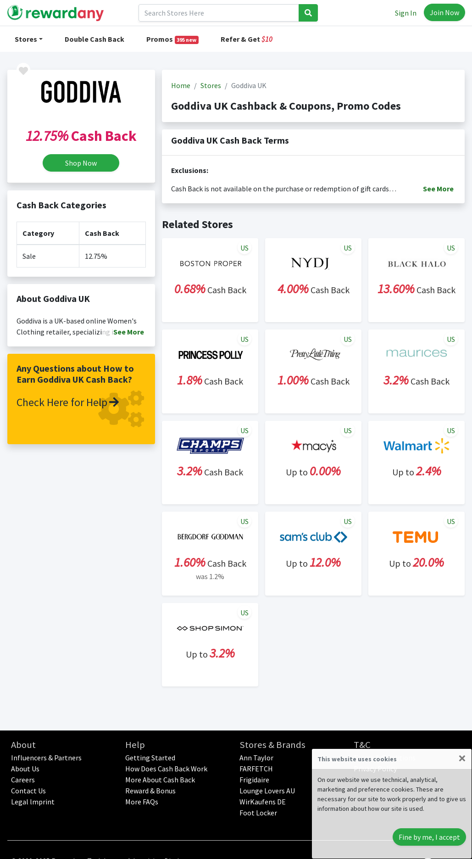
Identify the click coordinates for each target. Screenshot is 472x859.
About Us (25, 768)
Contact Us (28, 790)
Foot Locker (258, 812)
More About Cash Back (160, 779)
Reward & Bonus (150, 790)
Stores (26, 39)
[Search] (219, 13)
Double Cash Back (94, 39)
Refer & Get (246, 39)
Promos (172, 39)
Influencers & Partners (46, 757)
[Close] (462, 758)
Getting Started (150, 757)
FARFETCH (256, 768)
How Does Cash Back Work (166, 768)
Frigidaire (254, 779)
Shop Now (81, 162)
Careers (23, 779)
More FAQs (141, 801)
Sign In (405, 12)
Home (180, 85)
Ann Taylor (256, 757)
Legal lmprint (33, 801)
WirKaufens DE (262, 801)
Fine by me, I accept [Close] (429, 837)
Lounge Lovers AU (267, 790)
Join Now (444, 12)
